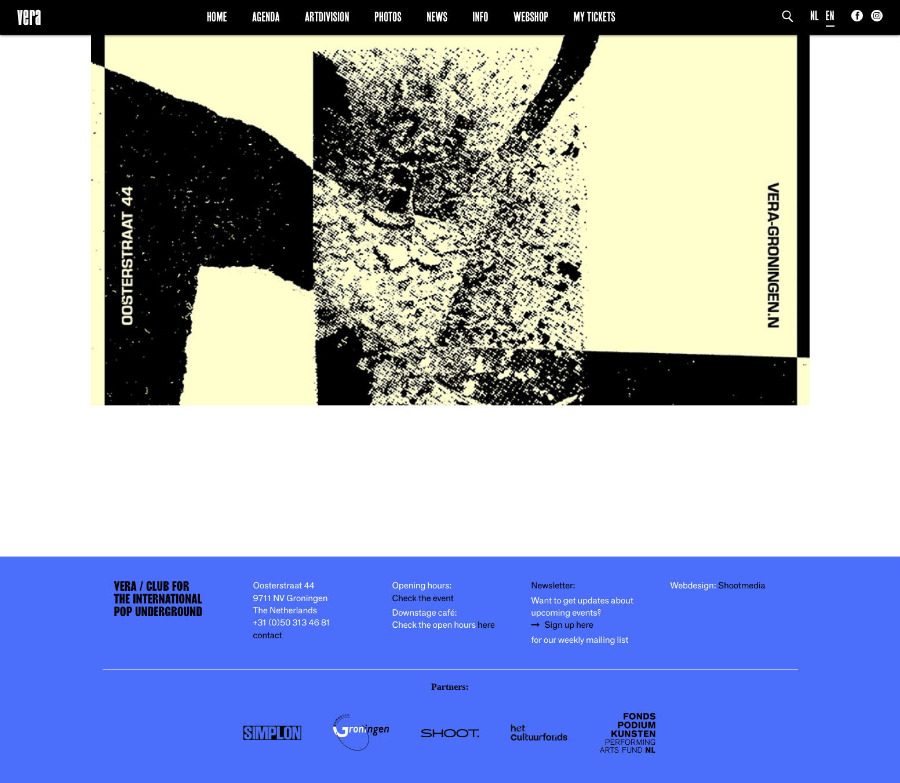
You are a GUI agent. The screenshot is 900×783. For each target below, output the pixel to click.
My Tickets (594, 17)
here (486, 625)
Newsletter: (553, 586)
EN (830, 16)
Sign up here (569, 625)
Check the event (423, 598)
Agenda (266, 17)
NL (814, 16)
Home (217, 17)
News (437, 17)
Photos (388, 17)
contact (267, 636)
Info (480, 17)
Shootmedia (742, 586)
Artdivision (327, 17)
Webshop (530, 17)
